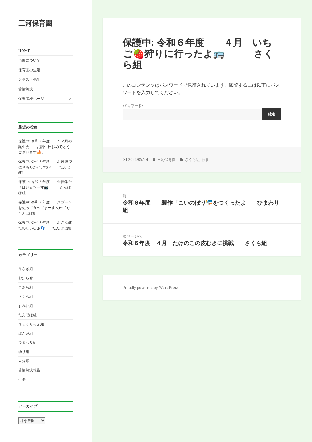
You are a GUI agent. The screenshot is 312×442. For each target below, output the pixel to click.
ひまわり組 (27, 342)
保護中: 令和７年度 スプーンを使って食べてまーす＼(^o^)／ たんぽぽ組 (48, 207)
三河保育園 (35, 22)
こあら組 (25, 287)
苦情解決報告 (29, 370)
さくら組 (25, 296)
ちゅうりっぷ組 (31, 324)
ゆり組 (23, 351)
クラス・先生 (29, 79)
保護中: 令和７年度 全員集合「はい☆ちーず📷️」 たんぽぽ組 (45, 187)
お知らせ (25, 277)
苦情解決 (25, 89)
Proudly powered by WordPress (151, 287)
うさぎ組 (25, 268)
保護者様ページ (31, 98)
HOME (24, 50)
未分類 (23, 360)
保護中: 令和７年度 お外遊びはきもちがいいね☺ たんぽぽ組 (45, 167)
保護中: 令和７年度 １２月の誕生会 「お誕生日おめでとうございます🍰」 (45, 146)
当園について (29, 60)
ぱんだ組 (25, 333)
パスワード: (202, 111)
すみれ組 (25, 305)
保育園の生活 (29, 69)
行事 (22, 379)
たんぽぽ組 (27, 314)
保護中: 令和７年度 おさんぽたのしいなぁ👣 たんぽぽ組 (45, 225)
